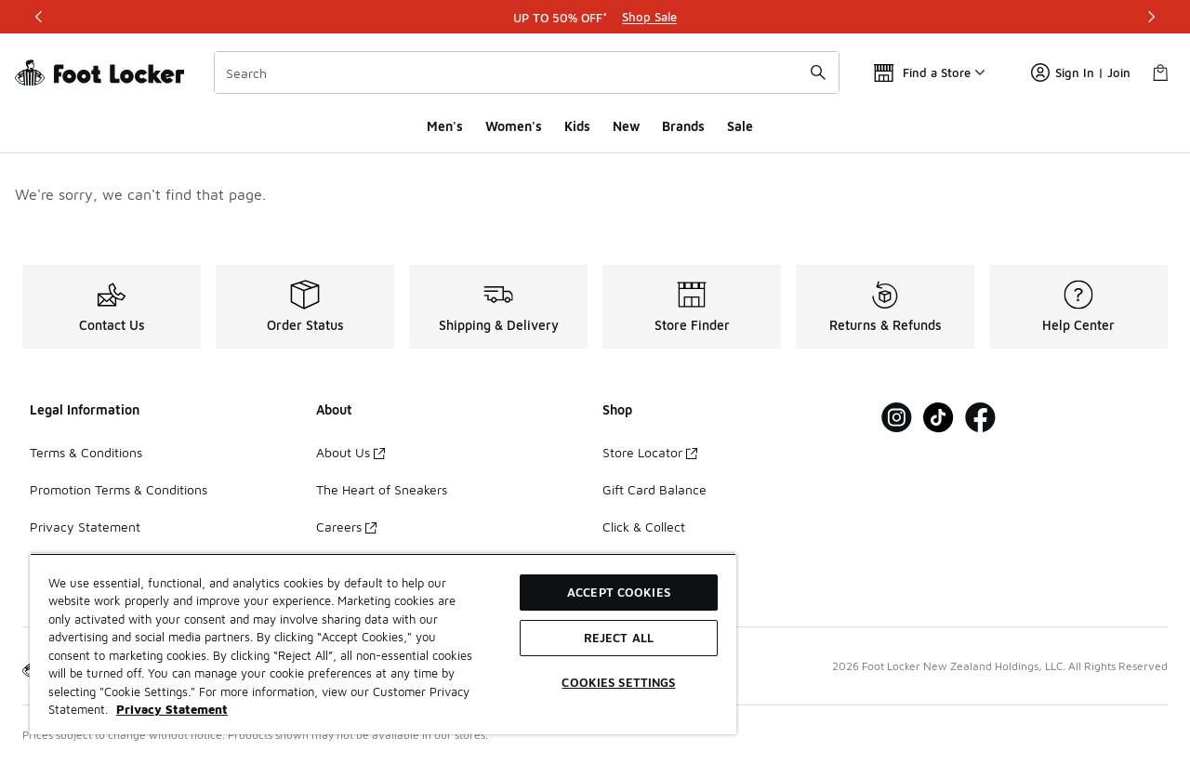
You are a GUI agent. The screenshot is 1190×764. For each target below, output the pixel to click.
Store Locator (649, 452)
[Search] (527, 72)
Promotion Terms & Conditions (118, 489)
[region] (383, 643)
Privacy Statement (85, 526)
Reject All (619, 637)
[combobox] (527, 72)
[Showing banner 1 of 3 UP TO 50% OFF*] (595, 17)
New (626, 126)
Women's (513, 126)
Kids (577, 126)
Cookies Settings (618, 682)
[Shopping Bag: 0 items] (1160, 72)
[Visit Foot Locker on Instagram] (896, 417)
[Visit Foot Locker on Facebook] (980, 417)
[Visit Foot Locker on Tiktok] (938, 417)
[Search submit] (818, 72)
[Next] (1151, 16)
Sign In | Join (1080, 72)
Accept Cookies (618, 592)
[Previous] (39, 16)
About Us (350, 452)
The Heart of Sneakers (381, 489)
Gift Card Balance (654, 489)
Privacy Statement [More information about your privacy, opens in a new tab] (172, 709)
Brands (683, 126)
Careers (346, 526)
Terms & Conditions (86, 452)
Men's (445, 126)
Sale (740, 126)
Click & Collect (643, 526)
